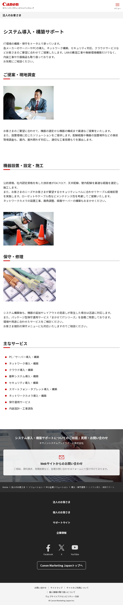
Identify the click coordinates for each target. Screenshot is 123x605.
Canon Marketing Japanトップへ (61, 565)
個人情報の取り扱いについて (62, 592)
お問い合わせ (40, 587)
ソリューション (36, 487)
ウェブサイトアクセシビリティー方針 (62, 596)
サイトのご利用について (78, 587)
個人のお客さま (61, 512)
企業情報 (61, 532)
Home (5, 487)
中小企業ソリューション (57, 487)
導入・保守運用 (78, 487)
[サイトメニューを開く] (117, 6)
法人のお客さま (12, 15)
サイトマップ (56, 587)
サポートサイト (61, 522)
